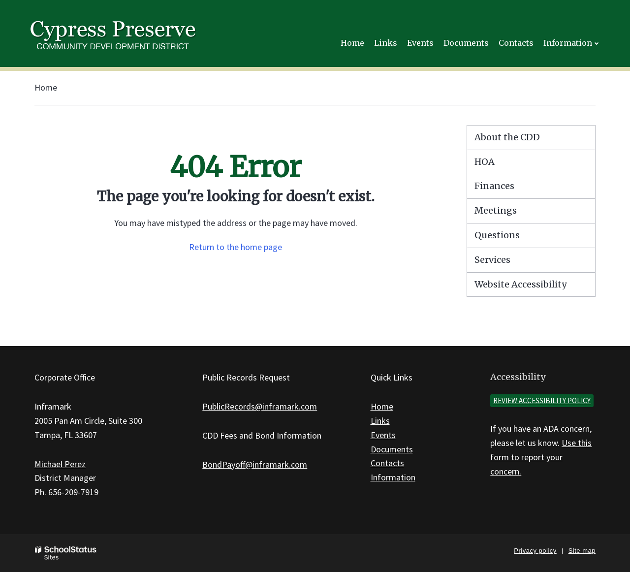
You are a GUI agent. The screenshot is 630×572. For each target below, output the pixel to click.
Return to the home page (235, 247)
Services (492, 259)
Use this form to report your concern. (541, 457)
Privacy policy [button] (535, 550)
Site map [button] (582, 550)
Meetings (495, 210)
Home (45, 87)
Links (380, 420)
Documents (392, 449)
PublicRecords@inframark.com (259, 406)
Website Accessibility (520, 284)
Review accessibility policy (542, 400)
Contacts (387, 463)
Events (383, 435)
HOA (484, 161)
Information (393, 477)
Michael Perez (60, 464)
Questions (497, 235)
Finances (494, 185)
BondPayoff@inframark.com (254, 464)
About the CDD (507, 137)
